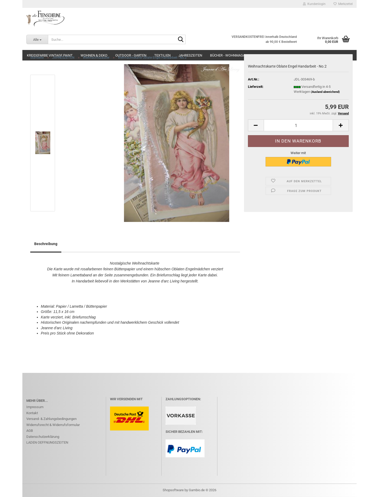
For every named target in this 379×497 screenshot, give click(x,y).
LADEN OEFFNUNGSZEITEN (47, 442)
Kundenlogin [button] (314, 4)
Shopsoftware (173, 490)
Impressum (34, 407)
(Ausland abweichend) (325, 92)
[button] (256, 125)
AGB (29, 431)
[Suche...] (37, 39)
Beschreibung (45, 244)
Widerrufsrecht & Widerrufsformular (53, 425)
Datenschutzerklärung (42, 437)
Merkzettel (343, 4)
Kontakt (32, 413)
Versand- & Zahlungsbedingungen (51, 419)
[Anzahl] (298, 125)
